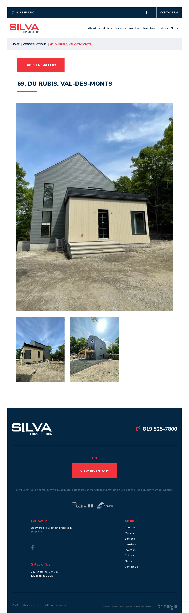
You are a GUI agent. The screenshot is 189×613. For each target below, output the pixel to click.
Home (15, 44)
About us (94, 28)
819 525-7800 (23, 12)
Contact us (169, 12)
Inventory (149, 28)
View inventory (94, 471)
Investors (134, 28)
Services (120, 28)
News (174, 28)
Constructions (35, 44)
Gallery (163, 28)
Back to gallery (41, 65)
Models (107, 28)
